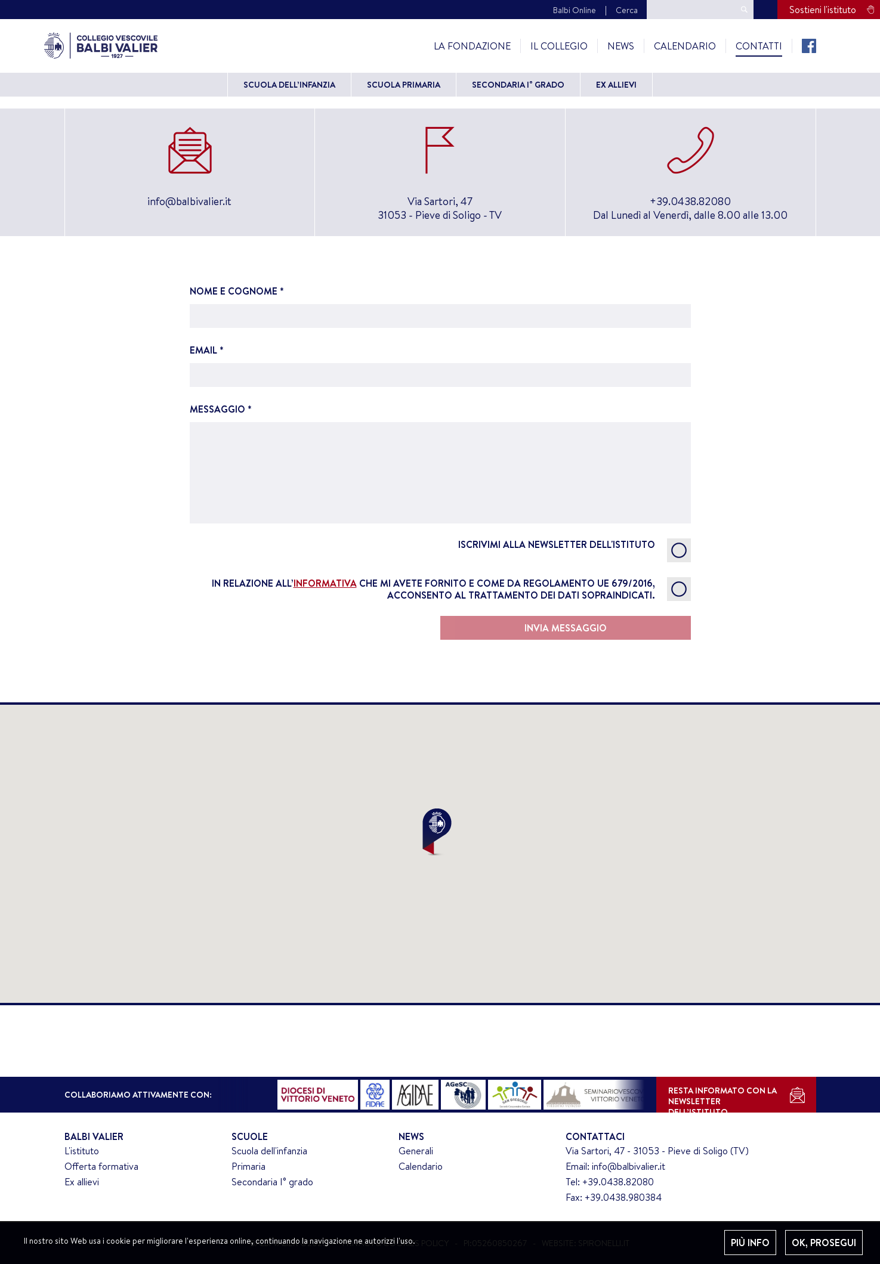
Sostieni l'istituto (822, 9)
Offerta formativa (101, 1166)
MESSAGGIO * (440, 462)
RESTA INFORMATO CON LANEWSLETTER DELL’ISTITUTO (722, 1099)
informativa (325, 583)
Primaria (248, 1166)
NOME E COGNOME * (440, 306)
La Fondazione (472, 45)
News (620, 45)
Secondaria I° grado (518, 85)
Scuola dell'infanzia (269, 1150)
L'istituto (81, 1150)
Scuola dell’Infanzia (289, 85)
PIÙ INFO (750, 1242)
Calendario (685, 45)
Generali (416, 1150)
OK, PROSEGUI (824, 1242)
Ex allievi (616, 85)
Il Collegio (559, 45)
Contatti (759, 45)
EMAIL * (440, 365)
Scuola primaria (403, 85)
